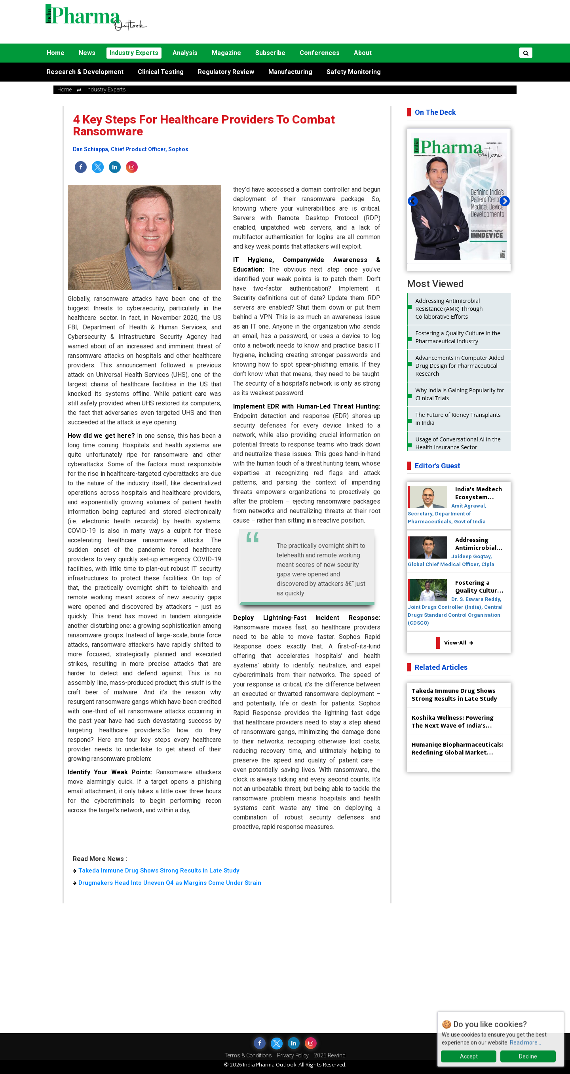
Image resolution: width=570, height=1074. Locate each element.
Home (56, 53)
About (363, 53)
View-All (458, 643)
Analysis (185, 53)
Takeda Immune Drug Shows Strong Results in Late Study (156, 870)
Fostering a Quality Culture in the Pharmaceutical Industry (458, 337)
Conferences (320, 53)
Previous (411, 199)
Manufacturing (290, 72)
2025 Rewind (330, 1055)
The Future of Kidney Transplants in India (458, 418)
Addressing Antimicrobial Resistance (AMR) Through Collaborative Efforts (449, 308)
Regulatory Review (226, 72)
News (87, 53)
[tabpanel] (459, 196)
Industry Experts (134, 53)
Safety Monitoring (354, 72)
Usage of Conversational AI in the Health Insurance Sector (458, 443)
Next (503, 199)
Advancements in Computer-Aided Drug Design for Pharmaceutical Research (460, 365)
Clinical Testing (161, 72)
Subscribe (270, 53)
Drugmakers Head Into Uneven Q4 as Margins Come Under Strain (167, 882)
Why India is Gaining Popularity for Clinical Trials (460, 394)
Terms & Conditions (248, 1055)
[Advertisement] (353, 22)
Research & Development (85, 72)
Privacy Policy (293, 1055)
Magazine (226, 53)
